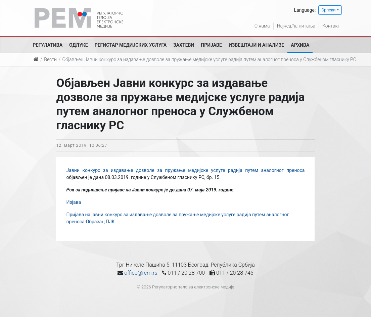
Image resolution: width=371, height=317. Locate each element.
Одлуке (78, 45)
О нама (262, 26)
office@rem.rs (140, 273)
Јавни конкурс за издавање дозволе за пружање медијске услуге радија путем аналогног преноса (185, 170)
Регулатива (48, 45)
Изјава (73, 202)
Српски (328, 10)
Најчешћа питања (296, 26)
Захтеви (183, 45)
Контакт (331, 26)
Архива (300, 45)
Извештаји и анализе (256, 45)
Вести (50, 59)
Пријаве (211, 45)
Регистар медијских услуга (131, 45)
